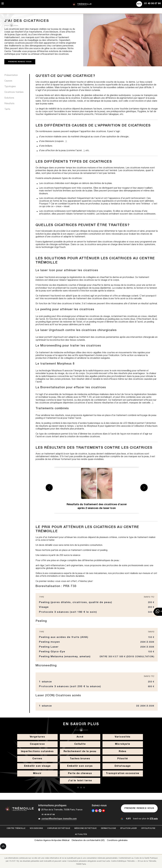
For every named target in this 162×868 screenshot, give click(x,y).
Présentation (11, 75)
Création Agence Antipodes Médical (51, 840)
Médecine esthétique (85, 828)
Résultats (9, 104)
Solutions (9, 98)
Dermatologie (108, 828)
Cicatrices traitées (14, 92)
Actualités (81, 834)
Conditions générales (117, 840)
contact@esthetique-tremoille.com (57, 819)
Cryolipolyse (148, 828)
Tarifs (7, 109)
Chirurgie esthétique (58, 828)
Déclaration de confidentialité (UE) (88, 840)
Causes (8, 81)
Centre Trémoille (16, 828)
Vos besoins (36, 828)
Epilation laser (128, 828)
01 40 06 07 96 (46, 815)
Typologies (10, 87)
